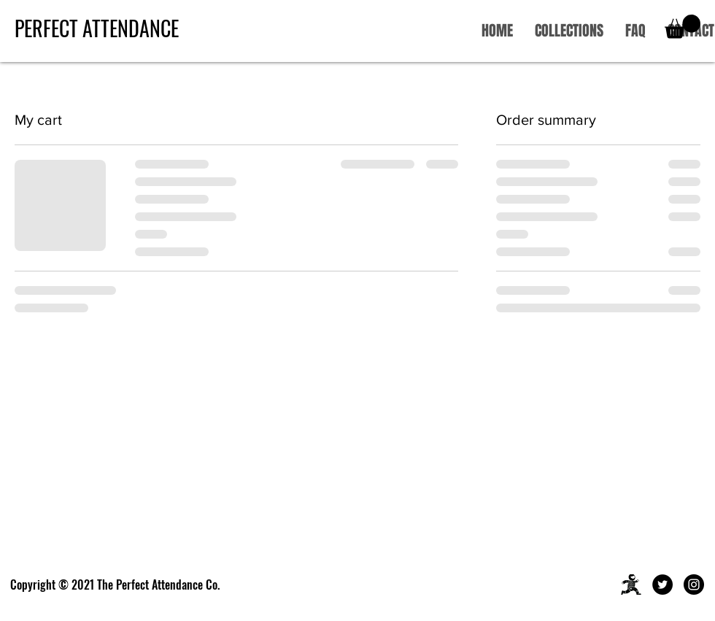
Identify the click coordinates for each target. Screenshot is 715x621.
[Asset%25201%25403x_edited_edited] (631, 584)
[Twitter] (662, 584)
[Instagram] (694, 584)
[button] (682, 27)
